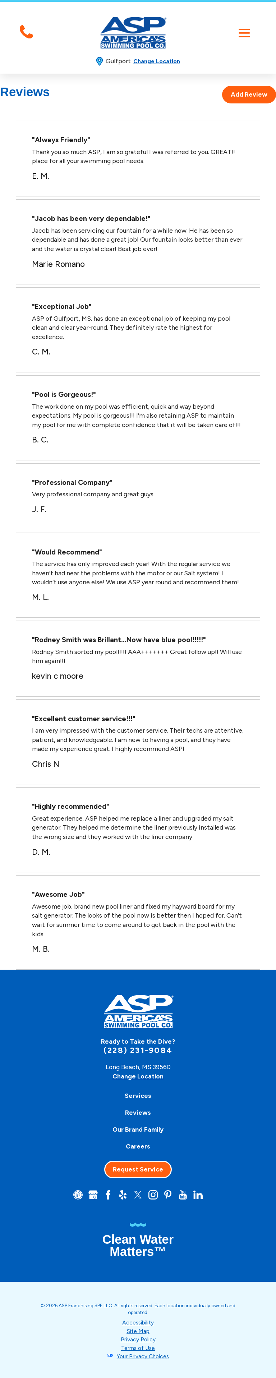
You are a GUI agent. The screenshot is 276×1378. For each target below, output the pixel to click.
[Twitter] (138, 1195)
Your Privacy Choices (143, 1356)
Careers (138, 1146)
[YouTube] (184, 1195)
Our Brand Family (138, 1129)
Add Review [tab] (249, 94)
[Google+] (92, 1195)
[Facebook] (107, 1195)
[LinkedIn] (199, 1195)
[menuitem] (138, 1095)
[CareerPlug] (77, 1195)
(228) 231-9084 (138, 1050)
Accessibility (138, 1322)
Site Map (138, 1331)
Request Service (138, 1169)
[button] (244, 33)
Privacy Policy (138, 1339)
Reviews (138, 1112)
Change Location (156, 61)
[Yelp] (123, 1195)
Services (138, 1095)
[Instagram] (153, 1195)
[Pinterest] (169, 1195)
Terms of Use (138, 1347)
